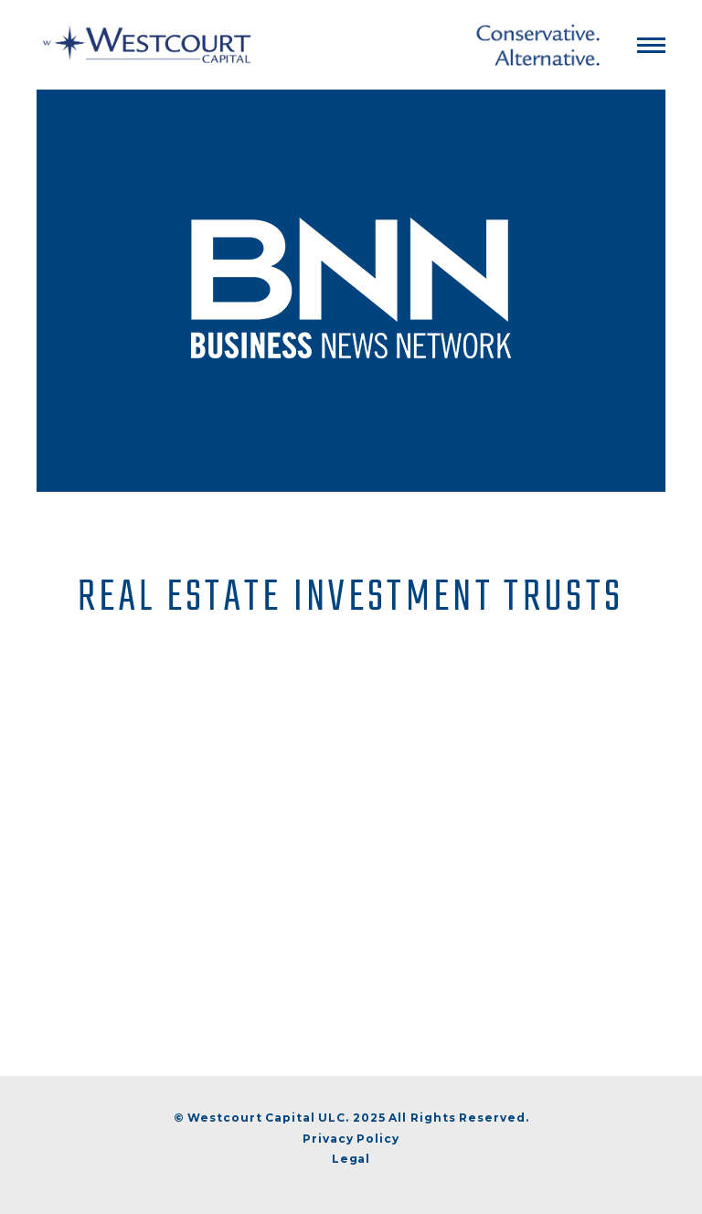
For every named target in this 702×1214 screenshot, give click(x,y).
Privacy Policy (351, 1138)
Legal (351, 1159)
